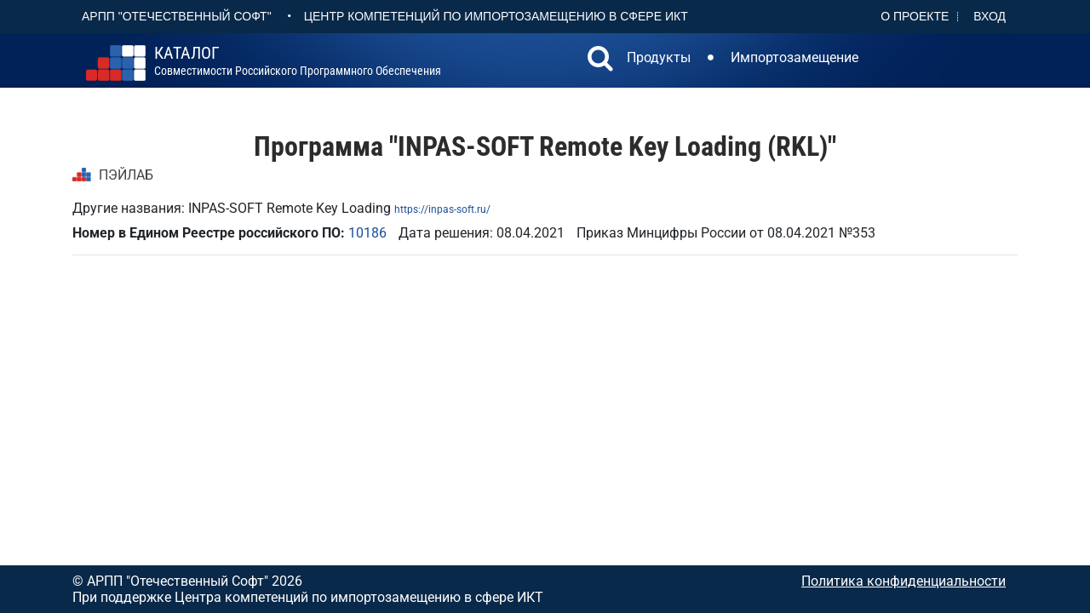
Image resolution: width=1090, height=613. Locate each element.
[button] (600, 60)
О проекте (915, 16)
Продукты (659, 57)
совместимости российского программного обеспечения (297, 61)
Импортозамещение (794, 57)
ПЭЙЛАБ (126, 175)
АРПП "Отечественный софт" (177, 16)
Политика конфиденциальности (903, 581)
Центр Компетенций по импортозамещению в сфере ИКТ (496, 16)
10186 (367, 233)
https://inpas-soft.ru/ (442, 209)
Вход (989, 16)
